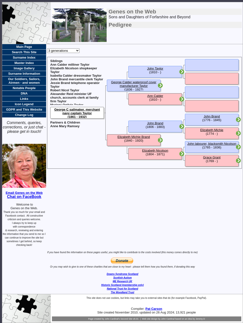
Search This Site (24, 52)
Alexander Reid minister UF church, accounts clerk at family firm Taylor (74, 97)
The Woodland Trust (122, 292)
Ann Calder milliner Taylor (70, 64)
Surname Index (24, 57)
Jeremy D (200, 319)
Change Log (24, 115)
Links (24, 99)
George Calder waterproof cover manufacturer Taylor (133, 84)
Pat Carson (153, 309)
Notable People (24, 88)
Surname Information (24, 73)
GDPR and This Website (24, 109)
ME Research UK (122, 281)
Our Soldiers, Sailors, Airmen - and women (24, 80)
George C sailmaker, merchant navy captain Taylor (77, 111)
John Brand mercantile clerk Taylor (76, 79)
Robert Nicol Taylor (64, 90)
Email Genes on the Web (24, 193)
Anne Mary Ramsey (65, 126)
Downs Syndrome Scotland (122, 274)
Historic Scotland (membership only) (122, 285)
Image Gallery (24, 68)
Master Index (24, 63)
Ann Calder (155, 96)
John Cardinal (168, 319)
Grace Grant (212, 157)
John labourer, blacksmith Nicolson (211, 144)
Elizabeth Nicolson (155, 150)
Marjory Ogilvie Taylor (66, 105)
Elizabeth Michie (211, 130)
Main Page (24, 47)
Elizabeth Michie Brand (134, 137)
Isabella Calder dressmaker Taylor (75, 75)
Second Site (126, 319)
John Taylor (155, 68)
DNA (24, 93)
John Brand (155, 123)
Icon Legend (24, 104)
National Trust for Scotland (122, 288)
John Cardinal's (112, 319)
